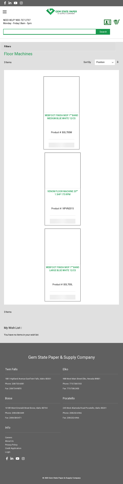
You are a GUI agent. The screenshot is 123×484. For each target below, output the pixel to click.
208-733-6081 (18, 383)
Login (7, 452)
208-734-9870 (15, 388)
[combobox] (49, 32)
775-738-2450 (73, 388)
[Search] (103, 32)
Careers (8, 437)
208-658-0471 (15, 418)
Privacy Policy (11, 445)
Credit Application (13, 448)
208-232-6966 (76, 413)
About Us (9, 441)
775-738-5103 (76, 383)
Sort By (87, 62)
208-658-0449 (18, 413)
